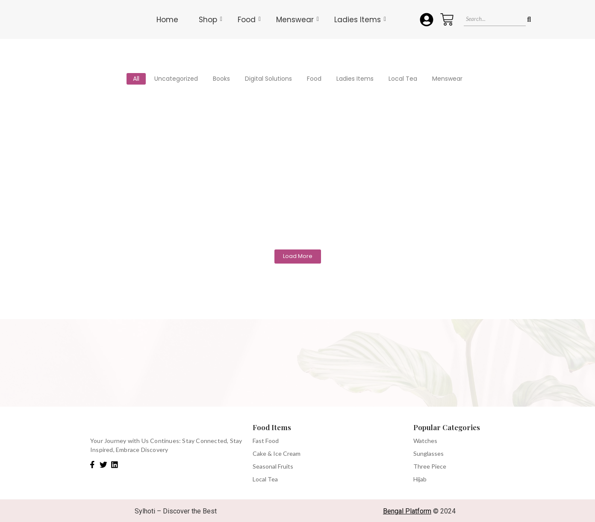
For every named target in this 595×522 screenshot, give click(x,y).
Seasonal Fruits (273, 466)
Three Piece (429, 466)
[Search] (494, 19)
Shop (210, 20)
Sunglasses (428, 453)
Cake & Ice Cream (276, 453)
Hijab (420, 479)
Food (249, 20)
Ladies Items (360, 20)
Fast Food (266, 440)
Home (167, 20)
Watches (425, 440)
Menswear (297, 20)
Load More (297, 256)
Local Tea (265, 479)
